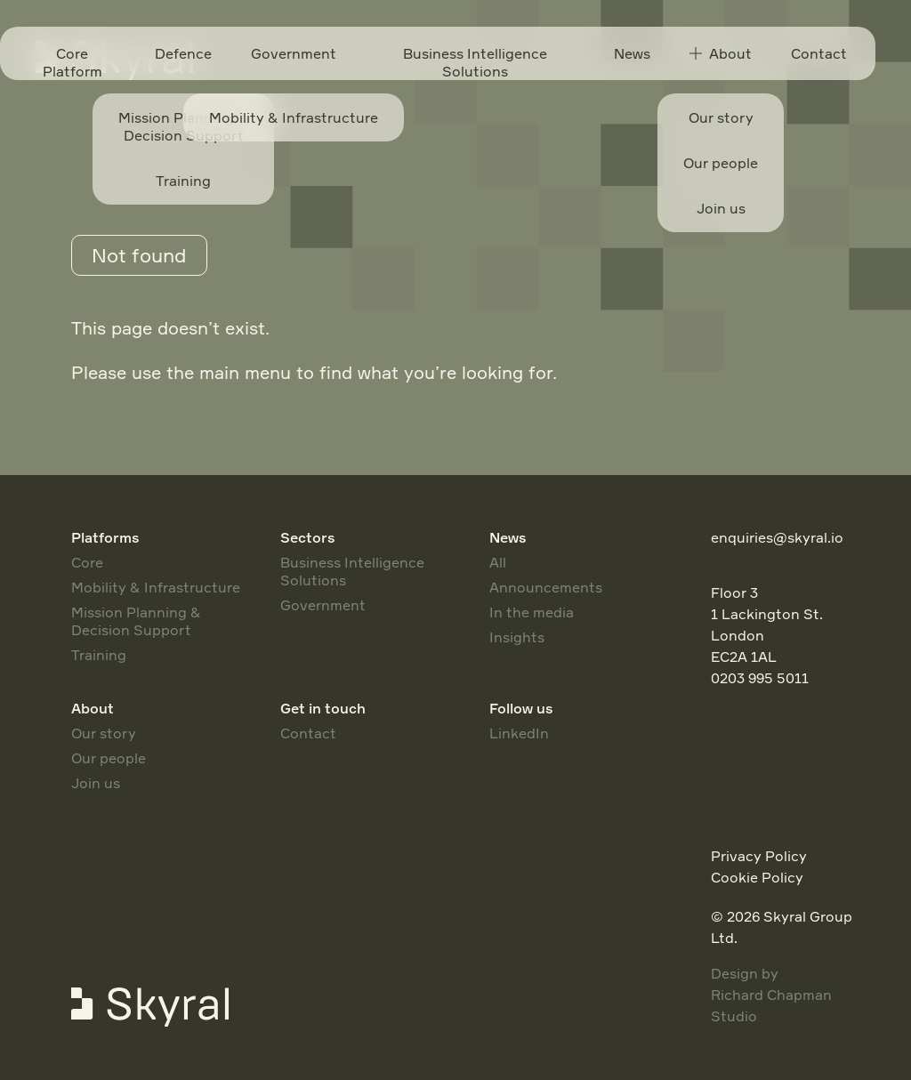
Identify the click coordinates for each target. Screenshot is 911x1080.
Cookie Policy (757, 877)
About (720, 53)
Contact (819, 53)
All (497, 562)
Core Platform (72, 62)
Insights (516, 637)
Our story (103, 733)
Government (293, 53)
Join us (95, 783)
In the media (531, 612)
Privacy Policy (759, 856)
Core (87, 562)
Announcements (545, 587)
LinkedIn (519, 733)
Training (98, 655)
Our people (108, 758)
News (632, 53)
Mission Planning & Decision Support (136, 621)
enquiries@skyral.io (777, 537)
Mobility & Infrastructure (155, 587)
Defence (183, 53)
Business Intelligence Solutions (475, 62)
